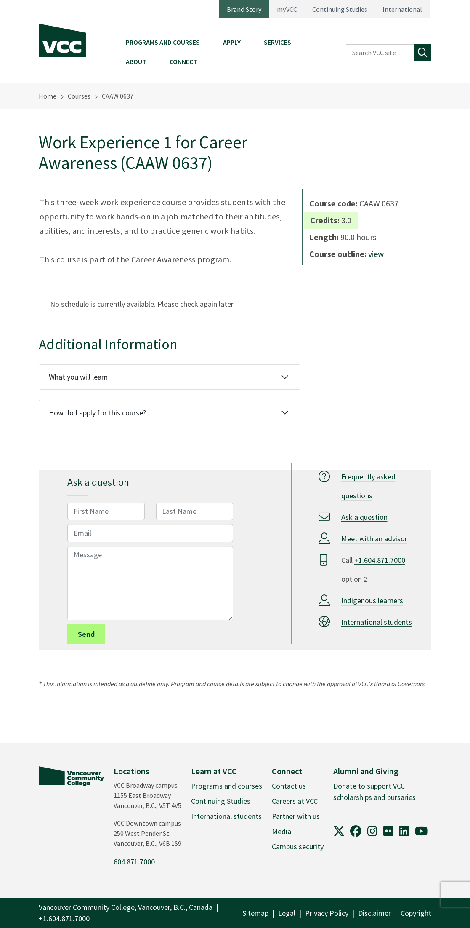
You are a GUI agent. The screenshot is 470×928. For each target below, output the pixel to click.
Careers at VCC (295, 801)
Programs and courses (226, 786)
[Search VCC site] (380, 53)
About (136, 61)
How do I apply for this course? (97, 412)
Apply (232, 42)
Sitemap (255, 913)
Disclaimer (374, 913)
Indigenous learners (372, 600)
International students (376, 622)
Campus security (298, 846)
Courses (79, 96)
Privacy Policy (326, 913)
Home (47, 96)
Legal (286, 913)
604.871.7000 (134, 861)
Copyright (416, 913)
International (402, 9)
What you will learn (78, 377)
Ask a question (364, 517)
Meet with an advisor (374, 538)
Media (281, 831)
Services (277, 42)
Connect (183, 61)
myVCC (287, 9)
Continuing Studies (339, 9)
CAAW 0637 (117, 96)
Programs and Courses (163, 42)
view (376, 254)
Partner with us (296, 816)
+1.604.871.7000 (379, 560)
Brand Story (244, 9)
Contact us (289, 786)
